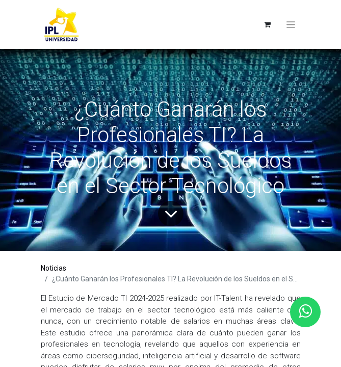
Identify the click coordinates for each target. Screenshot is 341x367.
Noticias (53, 268)
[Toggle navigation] (291, 24)
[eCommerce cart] (267, 24)
